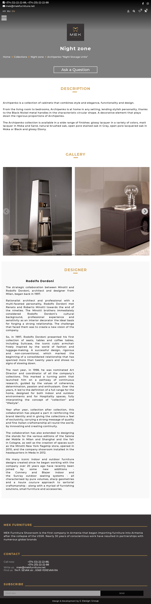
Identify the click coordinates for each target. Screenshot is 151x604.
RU (9, 11)
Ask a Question (75, 69)
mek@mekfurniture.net (19, 6)
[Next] (145, 211)
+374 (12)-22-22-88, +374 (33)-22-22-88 (26, 2)
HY (5, 11)
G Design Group (89, 601)
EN (13, 11)
